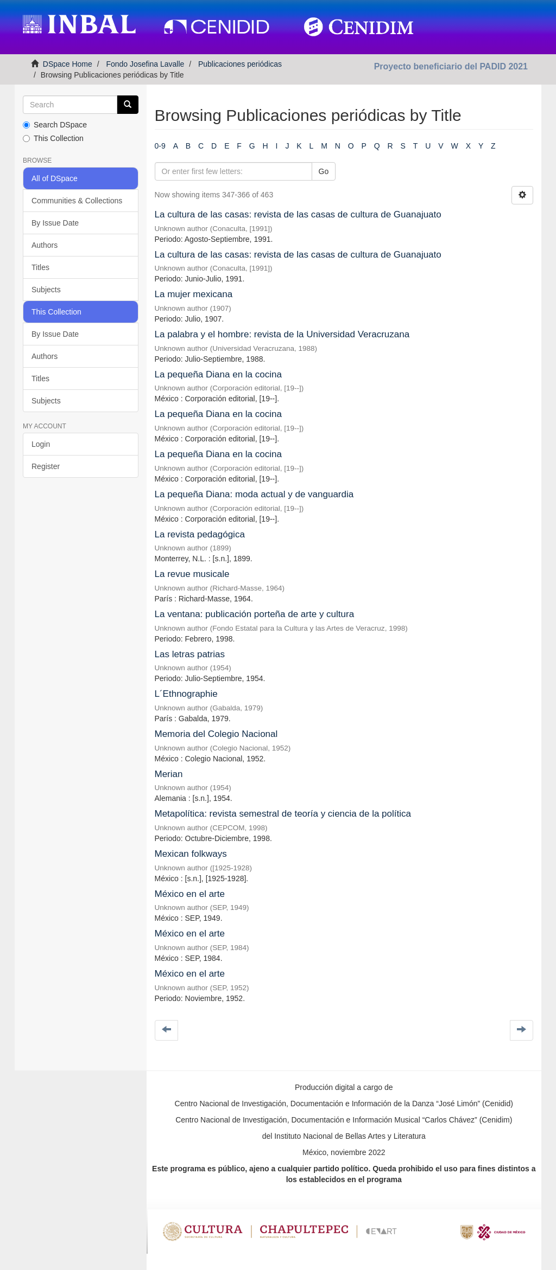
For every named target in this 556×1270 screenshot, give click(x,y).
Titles (40, 267)
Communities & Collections (76, 200)
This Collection (53, 138)
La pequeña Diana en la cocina (218, 374)
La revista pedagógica (200, 534)
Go (324, 171)
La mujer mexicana (194, 294)
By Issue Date (55, 223)
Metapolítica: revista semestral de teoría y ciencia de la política (283, 814)
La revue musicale (192, 574)
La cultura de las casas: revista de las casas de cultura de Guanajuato (298, 214)
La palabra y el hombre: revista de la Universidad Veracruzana (282, 334)
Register (45, 466)
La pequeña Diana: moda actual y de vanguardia (254, 494)
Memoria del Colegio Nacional (216, 734)
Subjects (46, 289)
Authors (44, 245)
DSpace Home (67, 64)
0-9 (160, 146)
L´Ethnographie (186, 694)
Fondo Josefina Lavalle (145, 64)
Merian (169, 774)
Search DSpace (55, 124)
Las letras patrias (190, 654)
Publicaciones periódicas (240, 64)
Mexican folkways (191, 854)
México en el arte (190, 894)
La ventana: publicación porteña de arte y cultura (255, 614)
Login (40, 444)
